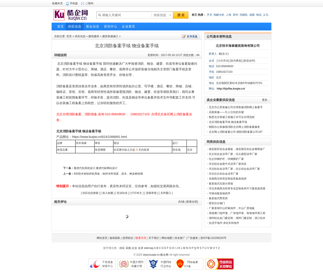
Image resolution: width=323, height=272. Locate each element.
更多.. (265, 99)
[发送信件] (249, 60)
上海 (228, 14)
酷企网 (164, 254)
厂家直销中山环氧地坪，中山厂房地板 (232, 208)
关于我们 (153, 238)
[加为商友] (236, 60)
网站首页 (102, 238)
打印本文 (136, 193)
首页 (69, 36)
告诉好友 (122, 193)
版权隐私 (115, 238)
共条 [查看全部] (188, 201)
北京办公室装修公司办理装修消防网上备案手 (236, 107)
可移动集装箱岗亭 (219, 193)
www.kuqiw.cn (151, 254)
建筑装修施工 (110, 36)
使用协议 (127, 238)
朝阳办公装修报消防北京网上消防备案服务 (234, 127)
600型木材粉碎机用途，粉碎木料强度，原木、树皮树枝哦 (108, 173)
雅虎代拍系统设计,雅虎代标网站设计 (96, 168)
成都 (252, 14)
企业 (134, 248)
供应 (122, 248)
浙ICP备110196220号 (213, 238)
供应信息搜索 (90, 193)
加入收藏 (107, 193)
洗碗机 (244, 14)
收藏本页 (57, 3)
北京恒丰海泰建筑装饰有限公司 (238, 45)
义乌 (265, 14)
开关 (209, 14)
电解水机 (219, 14)
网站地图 (167, 238)
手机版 (74, 3)
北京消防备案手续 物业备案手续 (228, 122)
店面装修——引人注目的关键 (226, 112)
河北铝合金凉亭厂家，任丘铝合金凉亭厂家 (234, 168)
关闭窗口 (165, 193)
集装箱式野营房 (218, 198)
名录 (140, 248)
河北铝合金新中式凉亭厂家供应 (228, 163)
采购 (128, 248)
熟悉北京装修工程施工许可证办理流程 (232, 117)
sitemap (148, 248)
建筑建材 (93, 36)
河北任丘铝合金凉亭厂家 (223, 173)
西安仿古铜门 (217, 203)
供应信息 (80, 36)
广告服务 (192, 238)
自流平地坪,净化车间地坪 (224, 223)
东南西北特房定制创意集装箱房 (228, 178)
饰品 (259, 14)
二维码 (89, 3)
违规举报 (151, 193)
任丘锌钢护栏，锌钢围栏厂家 (226, 159)
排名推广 (180, 238)
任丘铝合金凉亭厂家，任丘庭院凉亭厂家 (233, 154)
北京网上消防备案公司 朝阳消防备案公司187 (235, 131)
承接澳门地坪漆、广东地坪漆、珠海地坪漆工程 (237, 213)
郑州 (235, 14)
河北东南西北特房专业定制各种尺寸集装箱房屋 (237, 188)
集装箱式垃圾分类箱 (221, 183)
